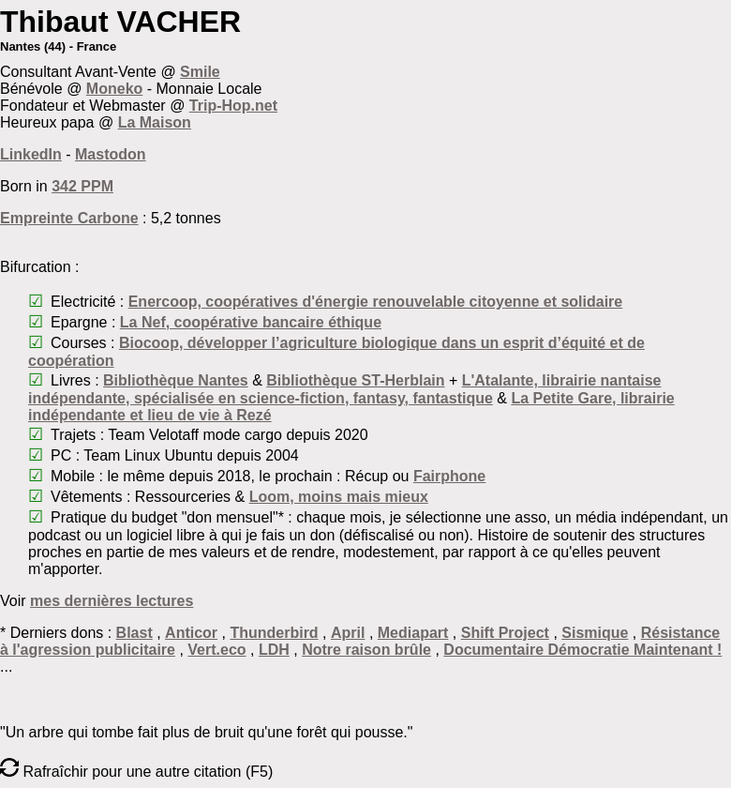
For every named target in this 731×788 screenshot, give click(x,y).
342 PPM (82, 186)
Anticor (191, 633)
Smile (200, 72)
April (348, 633)
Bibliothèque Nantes (175, 380)
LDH (274, 650)
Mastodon (110, 154)
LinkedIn (31, 154)
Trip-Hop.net (233, 106)
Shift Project (505, 633)
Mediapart (413, 633)
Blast (134, 633)
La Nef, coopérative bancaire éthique (250, 322)
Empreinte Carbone (69, 218)
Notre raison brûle (366, 650)
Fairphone (449, 476)
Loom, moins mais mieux (338, 497)
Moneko (114, 89)
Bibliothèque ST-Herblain (355, 380)
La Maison (154, 122)
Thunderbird (274, 633)
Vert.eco (216, 650)
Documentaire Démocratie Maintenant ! (582, 650)
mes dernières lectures (111, 601)
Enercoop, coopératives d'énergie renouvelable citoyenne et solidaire (375, 302)
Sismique (594, 633)
